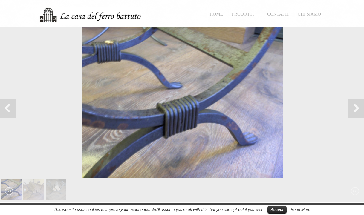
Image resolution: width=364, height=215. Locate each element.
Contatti (278, 14)
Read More (300, 209)
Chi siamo (309, 14)
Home (216, 14)
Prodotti (243, 14)
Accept (276, 209)
